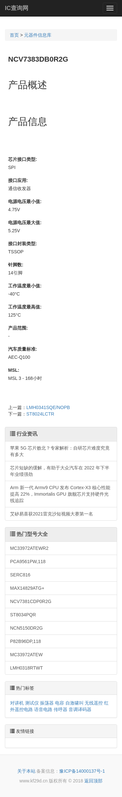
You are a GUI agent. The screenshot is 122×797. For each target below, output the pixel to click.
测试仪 (32, 703)
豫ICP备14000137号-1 (82, 771)
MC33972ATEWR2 (29, 548)
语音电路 (43, 709)
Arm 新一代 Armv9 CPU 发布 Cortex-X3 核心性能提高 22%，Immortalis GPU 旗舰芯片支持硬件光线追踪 (60, 494)
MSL (13, 370)
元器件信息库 (37, 35)
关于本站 (26, 771)
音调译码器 (80, 709)
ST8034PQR (23, 614)
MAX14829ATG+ (27, 588)
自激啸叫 (74, 703)
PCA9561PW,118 (28, 561)
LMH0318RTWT (26, 667)
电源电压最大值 (24, 222)
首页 (14, 35)
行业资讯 (23, 434)
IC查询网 (16, 8)
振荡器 (47, 703)
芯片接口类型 (21, 159)
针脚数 (15, 264)
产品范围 (17, 328)
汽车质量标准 (21, 349)
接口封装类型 (21, 243)
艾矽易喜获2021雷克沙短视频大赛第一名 (51, 513)
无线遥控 (94, 703)
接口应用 (17, 180)
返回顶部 (93, 780)
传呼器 (60, 709)
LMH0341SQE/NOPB (48, 407)
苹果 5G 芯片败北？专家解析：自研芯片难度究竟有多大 (60, 451)
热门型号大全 (29, 534)
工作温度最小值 (24, 285)
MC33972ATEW (26, 654)
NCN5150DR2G (26, 628)
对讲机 (17, 703)
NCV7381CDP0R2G (30, 601)
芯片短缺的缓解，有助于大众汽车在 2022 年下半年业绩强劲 (59, 471)
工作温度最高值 (24, 306)
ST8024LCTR (40, 414)
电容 (59, 703)
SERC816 (20, 574)
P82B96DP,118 (25, 641)
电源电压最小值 (24, 201)
